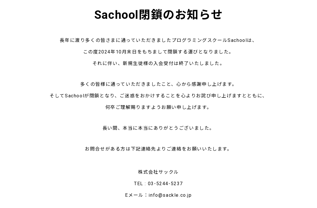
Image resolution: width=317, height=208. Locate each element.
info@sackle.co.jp (170, 195)
